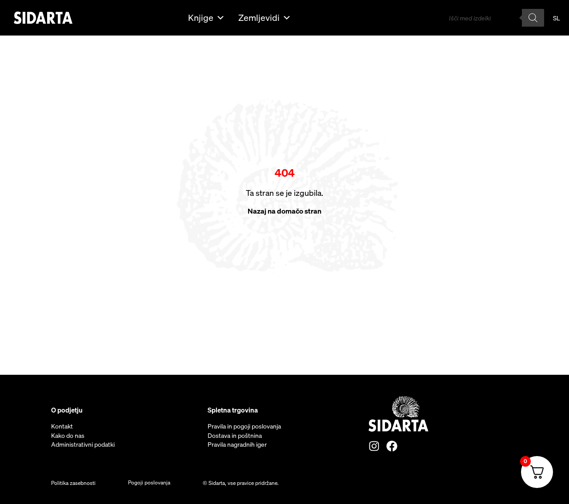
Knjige (206, 18)
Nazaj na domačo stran (284, 211)
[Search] (533, 18)
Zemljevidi (264, 18)
